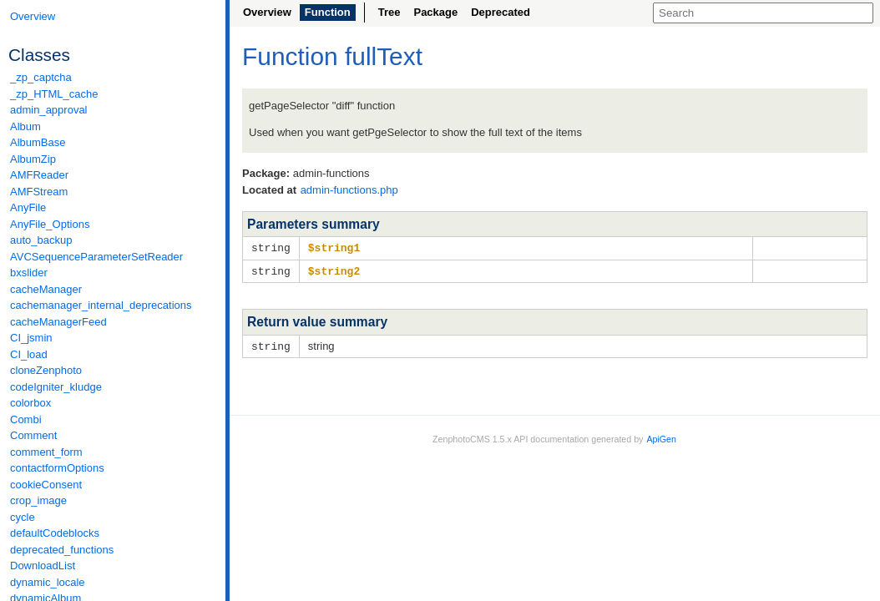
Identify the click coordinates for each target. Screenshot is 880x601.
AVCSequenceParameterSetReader (96, 256)
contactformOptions (57, 468)
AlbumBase (37, 142)
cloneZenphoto (46, 370)
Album (25, 126)
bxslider (29, 272)
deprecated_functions (62, 549)
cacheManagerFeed (58, 322)
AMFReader (39, 175)
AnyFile (28, 207)
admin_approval (49, 110)
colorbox (30, 402)
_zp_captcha (41, 77)
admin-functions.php (349, 190)
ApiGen (661, 437)
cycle (22, 517)
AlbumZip (33, 159)
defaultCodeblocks (54, 533)
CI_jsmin (31, 337)
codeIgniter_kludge (56, 387)
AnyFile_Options (49, 224)
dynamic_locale (47, 582)
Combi (26, 419)
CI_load (29, 354)
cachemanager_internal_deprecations (101, 305)
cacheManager (46, 289)
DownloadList (42, 565)
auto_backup (41, 240)
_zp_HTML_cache (54, 94)
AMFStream (39, 191)
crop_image (38, 500)
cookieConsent (46, 484)
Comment (33, 435)
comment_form (46, 452)
